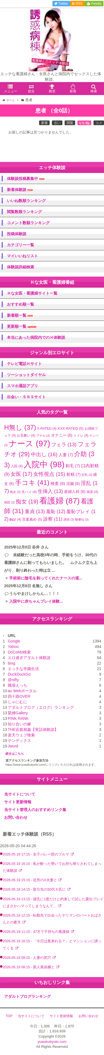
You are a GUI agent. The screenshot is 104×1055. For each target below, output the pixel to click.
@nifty (13, 680)
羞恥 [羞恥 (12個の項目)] (55, 511)
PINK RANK (18, 718)
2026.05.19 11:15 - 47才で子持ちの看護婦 (36, 932)
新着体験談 (20, 190)
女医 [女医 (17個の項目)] (21, 474)
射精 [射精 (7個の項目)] (73, 474)
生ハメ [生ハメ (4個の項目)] (29, 492)
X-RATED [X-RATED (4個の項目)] (47, 429)
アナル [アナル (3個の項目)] (43, 435)
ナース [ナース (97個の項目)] (29, 443)
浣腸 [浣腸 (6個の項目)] (73, 483)
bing (11, 663)
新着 (44, 123)
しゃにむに (17, 702)
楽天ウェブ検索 (21, 735)
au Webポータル (22, 691)
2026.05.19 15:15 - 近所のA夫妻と (30, 880)
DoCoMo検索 (19, 652)
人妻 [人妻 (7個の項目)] (66, 455)
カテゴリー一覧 (20, 245)
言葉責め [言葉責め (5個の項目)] (32, 519)
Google (14, 641)
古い (57, 123)
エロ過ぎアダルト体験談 (29, 657)
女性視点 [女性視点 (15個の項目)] (49, 474)
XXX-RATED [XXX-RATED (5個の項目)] (70, 428)
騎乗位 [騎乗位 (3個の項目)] (82, 519)
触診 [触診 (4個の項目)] (15, 519)
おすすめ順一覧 (20, 304)
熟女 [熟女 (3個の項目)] (15, 492)
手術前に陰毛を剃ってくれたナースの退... (45, 578)
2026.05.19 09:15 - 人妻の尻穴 (27, 958)
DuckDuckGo (19, 674)
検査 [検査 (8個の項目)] (57, 483)
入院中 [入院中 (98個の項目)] (44, 464)
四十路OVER (19, 696)
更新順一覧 (22, 326)
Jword (13, 746)
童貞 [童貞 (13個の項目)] (35, 511)
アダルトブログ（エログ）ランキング (41, 707)
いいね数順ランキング (26, 201)
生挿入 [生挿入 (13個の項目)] (50, 491)
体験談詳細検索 (20, 267)
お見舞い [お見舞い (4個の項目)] (26, 435)
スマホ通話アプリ (22, 386)
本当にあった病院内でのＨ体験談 (36, 337)
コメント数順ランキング (28, 223)
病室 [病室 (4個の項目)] (92, 492)
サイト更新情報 (17, 802)
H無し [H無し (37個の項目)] (20, 427)
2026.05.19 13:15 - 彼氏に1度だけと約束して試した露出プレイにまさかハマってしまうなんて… (53, 902)
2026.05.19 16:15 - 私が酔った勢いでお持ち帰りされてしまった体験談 (52, 867)
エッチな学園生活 (23, 668)
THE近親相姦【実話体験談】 (33, 729)
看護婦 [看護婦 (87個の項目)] (59, 500)
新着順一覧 (20, 315)
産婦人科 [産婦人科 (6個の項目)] (74, 491)
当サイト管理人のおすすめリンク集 (35, 809)
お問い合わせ (15, 817)
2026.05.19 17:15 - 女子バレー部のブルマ (36, 854)
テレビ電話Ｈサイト (24, 364)
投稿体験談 (16, 234)
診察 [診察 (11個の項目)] (52, 519)
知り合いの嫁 (19, 724)
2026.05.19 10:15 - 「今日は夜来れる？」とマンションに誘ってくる (52, 944)
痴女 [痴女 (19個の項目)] (27, 501)
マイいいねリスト (22, 256)
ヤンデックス (19, 740)
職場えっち (17, 685)
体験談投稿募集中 (25, 179)
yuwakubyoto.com (51, 1042)
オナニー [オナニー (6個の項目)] (61, 435)
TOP (9, 1016)
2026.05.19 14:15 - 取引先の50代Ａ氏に (35, 889)
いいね (84, 123)
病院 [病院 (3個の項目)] (9, 502)
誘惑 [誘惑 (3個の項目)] (69, 519)
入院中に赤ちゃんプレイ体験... (36, 601)
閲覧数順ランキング (24, 212)
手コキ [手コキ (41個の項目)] (32, 482)
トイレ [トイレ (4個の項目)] (80, 435)
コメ (98, 123)
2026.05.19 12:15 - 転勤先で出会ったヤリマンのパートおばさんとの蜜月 (52, 919)
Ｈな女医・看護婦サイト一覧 (32, 293)
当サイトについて (19, 794)
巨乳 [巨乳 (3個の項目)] (87, 474)
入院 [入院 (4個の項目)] (16, 466)
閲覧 (70, 123)
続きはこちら (15, 753)
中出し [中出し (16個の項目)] (44, 454)
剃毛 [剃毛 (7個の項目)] (72, 466)
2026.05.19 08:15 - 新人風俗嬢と (29, 967)
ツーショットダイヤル (26, 375)
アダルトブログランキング (27, 996)
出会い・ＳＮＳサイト (26, 397)
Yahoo (13, 646)
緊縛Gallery (18, 713)
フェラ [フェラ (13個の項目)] (64, 444)
